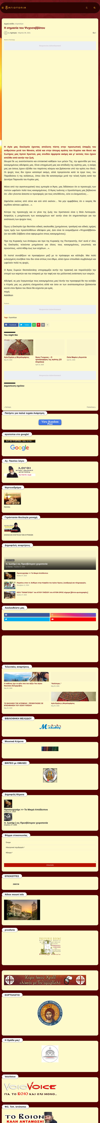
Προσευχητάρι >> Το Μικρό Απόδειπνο (32, 573)
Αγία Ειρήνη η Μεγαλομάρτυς (16, 357)
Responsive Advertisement (50, 46)
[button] (2, 8)
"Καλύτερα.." (56, 683)
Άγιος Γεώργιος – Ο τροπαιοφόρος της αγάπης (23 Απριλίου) (48, 359)
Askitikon (8, 295)
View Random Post (49, 422)
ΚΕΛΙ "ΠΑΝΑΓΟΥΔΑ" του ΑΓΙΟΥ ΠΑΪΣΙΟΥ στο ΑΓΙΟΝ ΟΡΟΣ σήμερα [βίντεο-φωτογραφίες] (52, 592)
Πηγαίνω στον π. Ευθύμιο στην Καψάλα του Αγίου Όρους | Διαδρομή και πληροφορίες (51, 583)
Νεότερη (8, 407)
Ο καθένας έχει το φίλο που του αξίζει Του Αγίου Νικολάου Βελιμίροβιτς (23, 684)
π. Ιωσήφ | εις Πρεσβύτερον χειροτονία (26, 564)
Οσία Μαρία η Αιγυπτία (76, 357)
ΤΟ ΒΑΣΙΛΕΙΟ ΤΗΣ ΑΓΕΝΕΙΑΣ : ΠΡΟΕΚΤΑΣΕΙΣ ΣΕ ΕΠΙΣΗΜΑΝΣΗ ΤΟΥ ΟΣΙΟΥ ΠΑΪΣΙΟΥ (23, 704)
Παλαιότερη (91, 407)
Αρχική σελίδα (9, 24)
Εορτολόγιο (19, 24)
